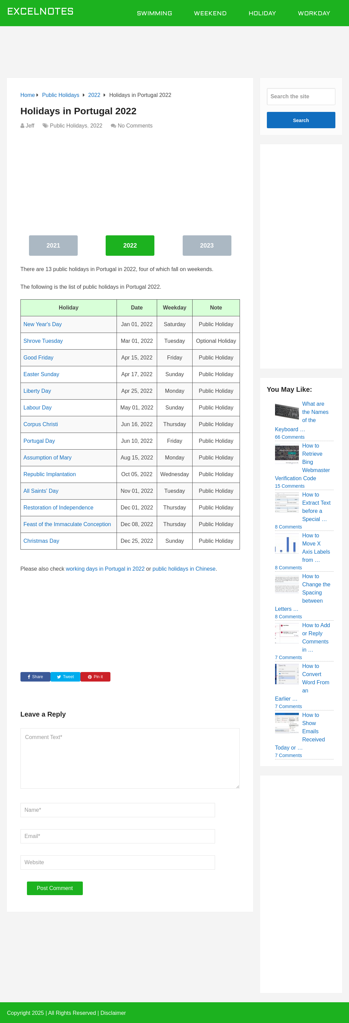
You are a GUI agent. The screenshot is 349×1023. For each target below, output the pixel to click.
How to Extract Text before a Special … (316, 507)
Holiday (262, 14)
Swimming (154, 14)
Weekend (210, 14)
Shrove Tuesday (43, 341)
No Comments (135, 126)
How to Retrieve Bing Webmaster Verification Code (302, 462)
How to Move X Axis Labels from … (316, 548)
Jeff (30, 126)
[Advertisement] (174, 48)
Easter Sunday (41, 374)
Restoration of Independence (58, 507)
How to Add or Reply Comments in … (316, 637)
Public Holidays (68, 126)
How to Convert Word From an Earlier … (302, 682)
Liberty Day (37, 391)
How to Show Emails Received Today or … (300, 731)
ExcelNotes (40, 12)
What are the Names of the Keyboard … (302, 416)
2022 (96, 126)
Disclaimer (113, 1013)
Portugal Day (39, 441)
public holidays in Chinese (184, 569)
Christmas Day (41, 541)
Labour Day (38, 407)
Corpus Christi (41, 424)
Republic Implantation (50, 474)
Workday (314, 14)
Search (301, 120)
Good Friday (39, 357)
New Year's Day (43, 324)
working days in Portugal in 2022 (105, 569)
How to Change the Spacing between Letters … (303, 592)
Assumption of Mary (48, 457)
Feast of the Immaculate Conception (67, 524)
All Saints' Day (41, 491)
